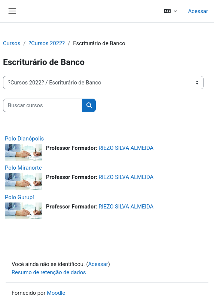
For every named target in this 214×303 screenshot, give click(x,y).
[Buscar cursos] (43, 105)
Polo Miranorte (23, 167)
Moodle (56, 293)
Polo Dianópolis (24, 138)
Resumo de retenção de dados (49, 272)
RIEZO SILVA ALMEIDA (125, 148)
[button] (170, 11)
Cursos (11, 43)
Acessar (198, 11)
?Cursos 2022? (46, 43)
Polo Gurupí (19, 197)
